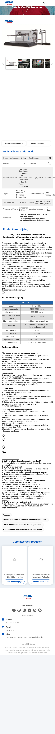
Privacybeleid (24, 644)
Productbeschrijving (38, 143)
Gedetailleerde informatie (14, 143)
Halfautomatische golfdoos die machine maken (22, 529)
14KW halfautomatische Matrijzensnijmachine (22, 525)
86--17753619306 (12, 623)
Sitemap (32, 644)
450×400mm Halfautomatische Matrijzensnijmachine (24, 520)
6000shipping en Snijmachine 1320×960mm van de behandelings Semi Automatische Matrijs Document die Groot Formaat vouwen (14, 576)
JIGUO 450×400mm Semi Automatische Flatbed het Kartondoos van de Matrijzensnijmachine (41, 576)
